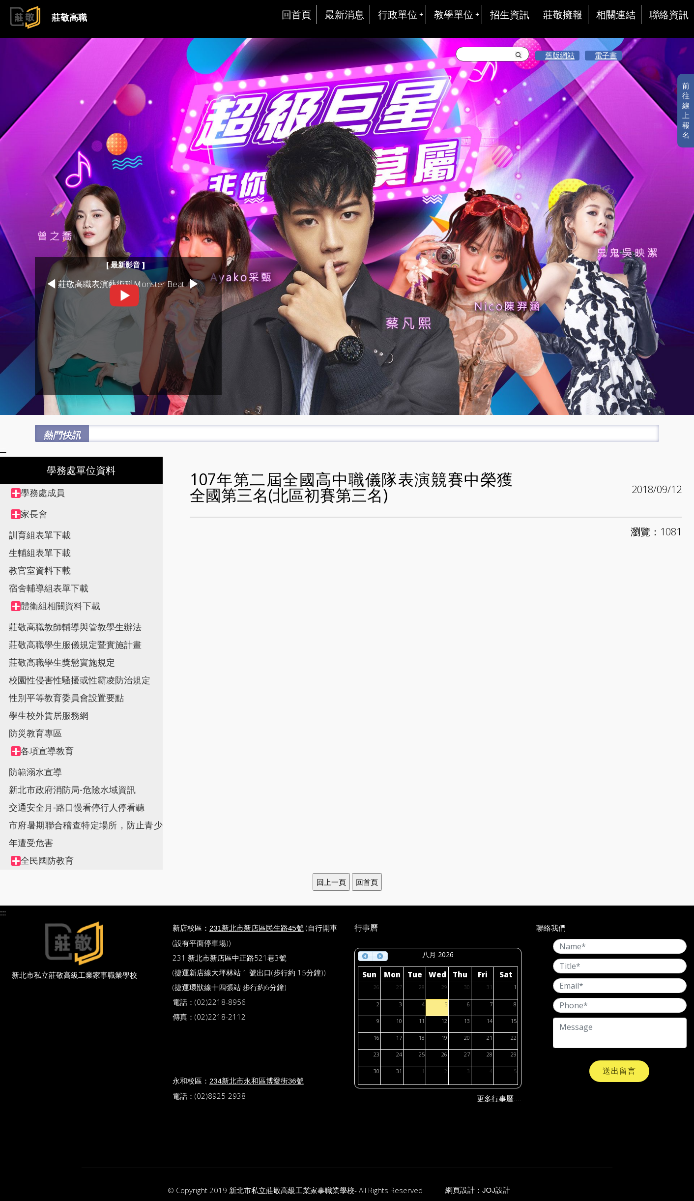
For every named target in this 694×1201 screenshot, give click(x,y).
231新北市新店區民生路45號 (256, 928)
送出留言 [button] (619, 1071)
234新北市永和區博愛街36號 (256, 1081)
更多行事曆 (495, 1098)
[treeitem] (87, 493)
